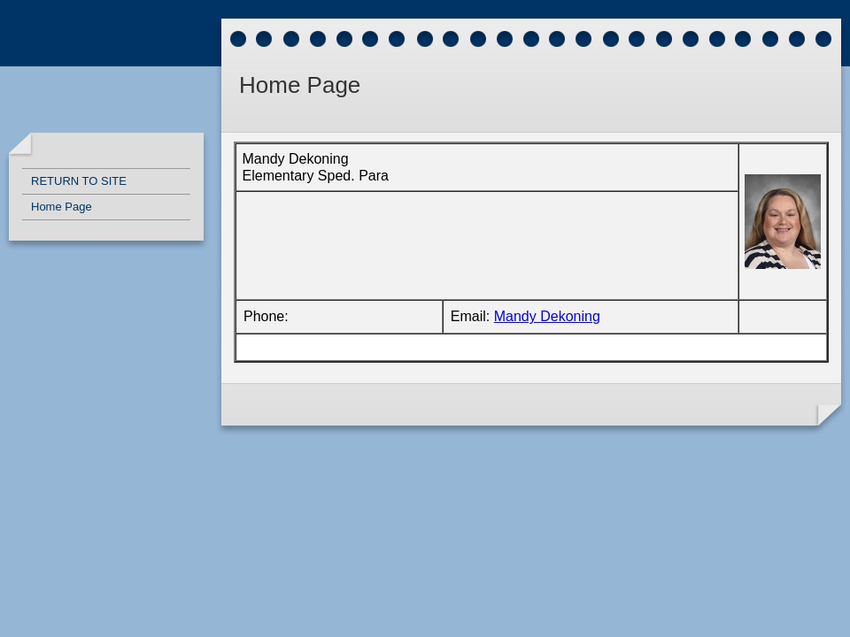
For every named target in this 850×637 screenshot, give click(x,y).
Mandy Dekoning (547, 316)
